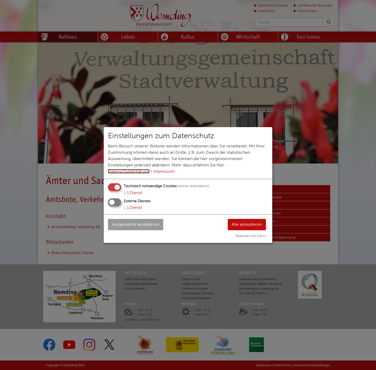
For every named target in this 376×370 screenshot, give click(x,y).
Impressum (164, 171)
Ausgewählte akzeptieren (135, 224)
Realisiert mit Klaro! (251, 236)
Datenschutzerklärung (129, 171)
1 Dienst (133, 192)
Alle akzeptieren (247, 224)
